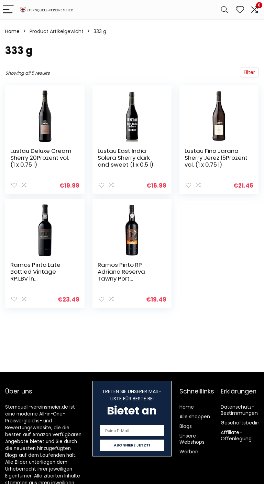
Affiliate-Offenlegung (236, 435)
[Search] (224, 10)
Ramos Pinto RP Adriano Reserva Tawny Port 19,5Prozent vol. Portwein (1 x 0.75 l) (124, 278)
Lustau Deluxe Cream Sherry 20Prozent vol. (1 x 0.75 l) (41, 158)
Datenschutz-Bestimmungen (239, 410)
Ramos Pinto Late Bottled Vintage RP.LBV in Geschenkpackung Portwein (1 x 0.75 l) (37, 278)
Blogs (185, 426)
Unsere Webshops (192, 438)
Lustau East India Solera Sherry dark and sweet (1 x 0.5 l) (125, 158)
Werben (188, 451)
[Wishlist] (240, 10)
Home (12, 31)
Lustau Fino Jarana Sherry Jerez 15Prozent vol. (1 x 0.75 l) (216, 158)
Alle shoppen (194, 416)
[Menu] (8, 10)
